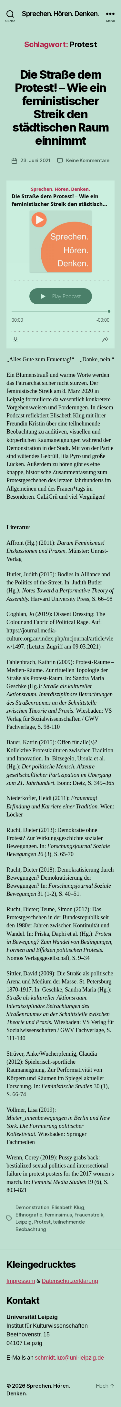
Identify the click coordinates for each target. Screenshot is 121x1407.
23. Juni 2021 (35, 160)
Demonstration (32, 1207)
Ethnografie (28, 1215)
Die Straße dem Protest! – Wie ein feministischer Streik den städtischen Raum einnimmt (60, 107)
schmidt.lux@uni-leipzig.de (69, 1358)
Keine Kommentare (87, 160)
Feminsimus (58, 1215)
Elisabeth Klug (68, 1207)
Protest (42, 1222)
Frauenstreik (89, 1215)
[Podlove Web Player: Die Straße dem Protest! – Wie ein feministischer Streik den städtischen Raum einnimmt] (60, 264)
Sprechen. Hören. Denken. (60, 13)
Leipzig (23, 1222)
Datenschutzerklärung (70, 1281)
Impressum (20, 1281)
